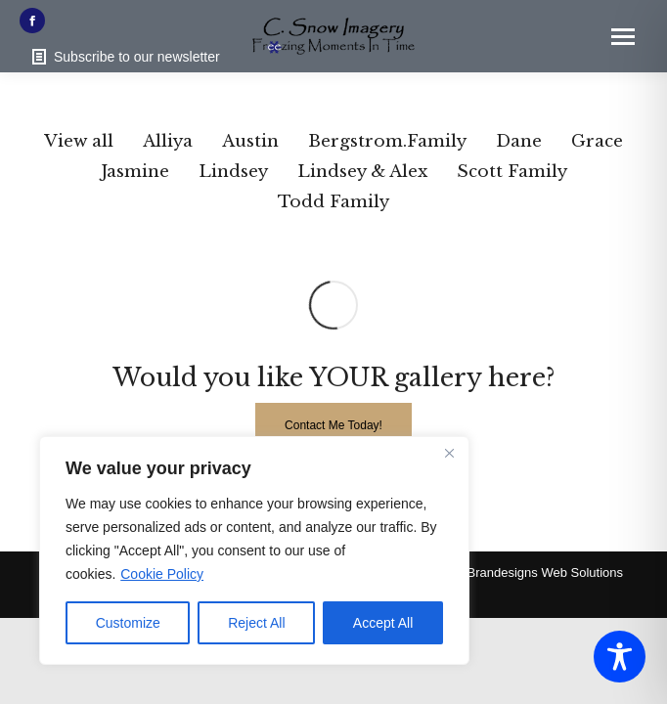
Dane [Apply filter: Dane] (519, 141)
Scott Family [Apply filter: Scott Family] (512, 171)
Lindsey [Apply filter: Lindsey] (233, 171)
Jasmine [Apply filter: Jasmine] (135, 171)
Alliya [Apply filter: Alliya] (168, 141)
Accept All (383, 623)
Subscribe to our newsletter (124, 57)
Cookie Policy (161, 574)
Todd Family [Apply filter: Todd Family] (333, 202)
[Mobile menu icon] (623, 37)
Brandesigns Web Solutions (545, 572)
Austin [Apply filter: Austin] (250, 141)
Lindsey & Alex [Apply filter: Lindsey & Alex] (362, 171)
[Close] (449, 452)
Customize (128, 623)
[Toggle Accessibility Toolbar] (619, 656)
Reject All (256, 623)
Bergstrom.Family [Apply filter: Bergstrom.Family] (387, 141)
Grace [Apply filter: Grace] (597, 141)
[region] (254, 550)
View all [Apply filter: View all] (78, 141)
